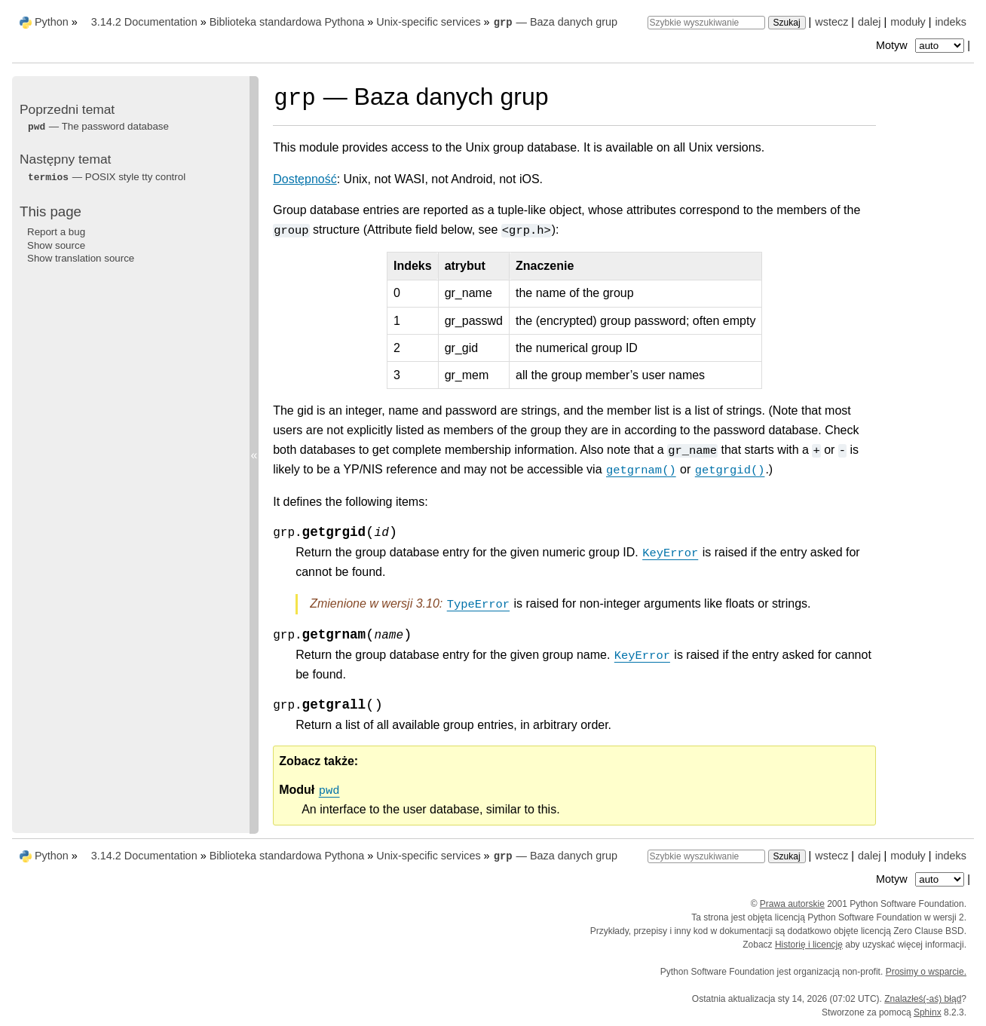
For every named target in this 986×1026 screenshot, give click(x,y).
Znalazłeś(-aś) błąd (922, 999)
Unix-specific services (428, 22)
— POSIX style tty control (106, 176)
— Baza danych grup (555, 22)
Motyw (921, 45)
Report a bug (56, 231)
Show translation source (80, 258)
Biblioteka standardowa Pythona (287, 22)
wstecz (831, 22)
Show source (56, 245)
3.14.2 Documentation (144, 22)
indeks (950, 22)
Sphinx (928, 1012)
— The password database (98, 126)
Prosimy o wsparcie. (926, 971)
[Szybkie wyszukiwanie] (706, 22)
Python (52, 22)
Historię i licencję (809, 944)
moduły (907, 22)
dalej (869, 22)
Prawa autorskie (792, 904)
